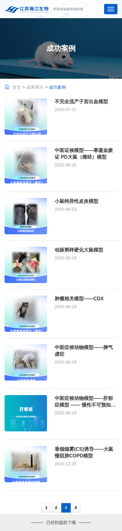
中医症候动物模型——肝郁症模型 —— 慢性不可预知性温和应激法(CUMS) (85, 405)
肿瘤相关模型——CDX (79, 298)
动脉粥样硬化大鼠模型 (79, 249)
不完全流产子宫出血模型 (81, 101)
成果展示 (34, 87)
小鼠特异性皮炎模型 (76, 201)
